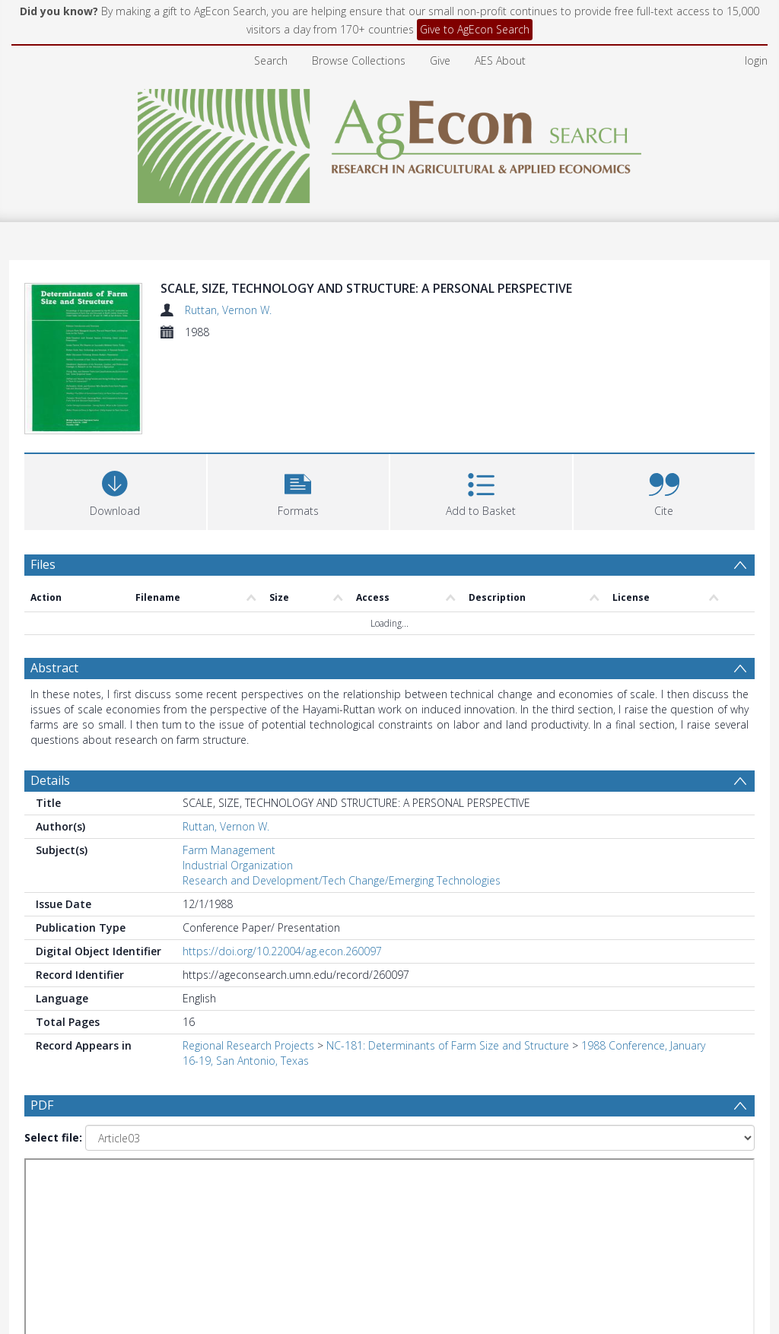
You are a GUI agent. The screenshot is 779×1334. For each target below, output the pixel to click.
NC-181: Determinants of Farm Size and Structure (447, 1045)
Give (440, 60)
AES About (500, 60)
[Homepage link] (390, 142)
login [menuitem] (756, 60)
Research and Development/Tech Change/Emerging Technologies (342, 880)
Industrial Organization (238, 865)
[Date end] (396, 1185)
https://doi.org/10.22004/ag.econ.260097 (282, 951)
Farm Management (229, 850)
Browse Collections (358, 60)
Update (569, 1184)
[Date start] (279, 1185)
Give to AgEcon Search (474, 29)
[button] (299, 490)
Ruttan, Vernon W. (228, 310)
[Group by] (123, 1185)
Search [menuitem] (271, 60)
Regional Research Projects (248, 1045)
